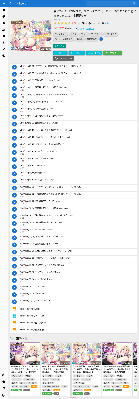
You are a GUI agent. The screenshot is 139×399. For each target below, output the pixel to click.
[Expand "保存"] (60, 53)
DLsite (106, 23)
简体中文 (90, 28)
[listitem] (4, 10)
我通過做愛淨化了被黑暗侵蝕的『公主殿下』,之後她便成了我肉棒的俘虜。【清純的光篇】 (86, 369)
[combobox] (110, 3)
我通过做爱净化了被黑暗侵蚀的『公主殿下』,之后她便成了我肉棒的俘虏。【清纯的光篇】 (55, 369)
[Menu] (4, 3)
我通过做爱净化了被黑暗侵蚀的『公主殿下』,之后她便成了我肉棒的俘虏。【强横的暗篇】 (116, 369)
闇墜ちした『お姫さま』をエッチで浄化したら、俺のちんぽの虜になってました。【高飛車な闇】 (24, 370)
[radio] (55, 23)
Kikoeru (21, 3)
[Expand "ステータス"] (77, 53)
